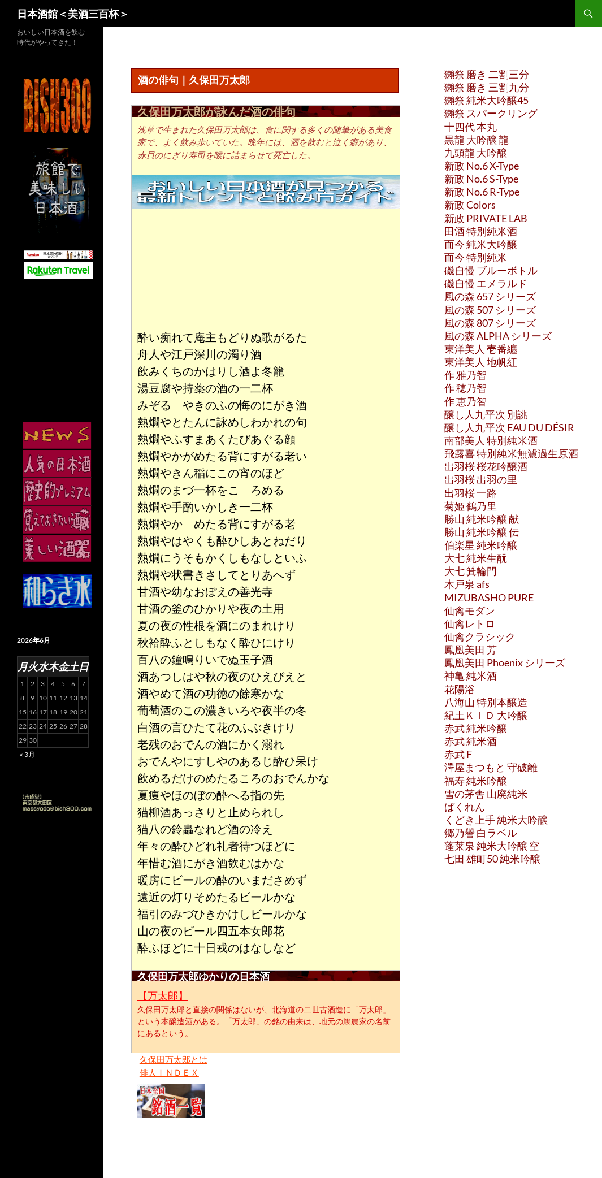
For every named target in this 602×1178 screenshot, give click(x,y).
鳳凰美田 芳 (470, 649)
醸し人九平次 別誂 (485, 414)
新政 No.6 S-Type (481, 178)
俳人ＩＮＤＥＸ (169, 1072)
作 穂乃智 (465, 388)
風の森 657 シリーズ (490, 296)
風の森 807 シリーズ (490, 323)
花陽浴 (459, 689)
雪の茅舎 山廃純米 (485, 793)
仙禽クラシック (480, 636)
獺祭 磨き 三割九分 (486, 87)
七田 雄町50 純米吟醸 (492, 858)
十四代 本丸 (470, 126)
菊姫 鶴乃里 (470, 506)
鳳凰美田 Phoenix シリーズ (504, 662)
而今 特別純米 (475, 257)
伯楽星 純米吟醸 (480, 545)
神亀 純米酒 (470, 675)
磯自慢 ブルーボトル (491, 270)
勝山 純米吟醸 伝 (481, 532)
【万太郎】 (162, 995)
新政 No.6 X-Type (481, 165)
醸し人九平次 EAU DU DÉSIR (509, 427)
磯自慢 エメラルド (485, 283)
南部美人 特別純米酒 (491, 440)
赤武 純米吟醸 (475, 728)
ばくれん (464, 806)
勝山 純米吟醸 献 (481, 519)
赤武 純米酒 (470, 741)
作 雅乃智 (465, 375)
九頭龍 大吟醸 (475, 152)
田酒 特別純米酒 (480, 231)
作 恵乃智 (465, 401)
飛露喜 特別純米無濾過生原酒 (511, 453)
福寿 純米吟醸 (475, 780)
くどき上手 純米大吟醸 (496, 819)
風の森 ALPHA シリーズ (498, 336)
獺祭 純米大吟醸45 (486, 100)
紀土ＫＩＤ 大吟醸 (485, 715)
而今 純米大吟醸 (480, 244)
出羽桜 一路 (470, 493)
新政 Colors (470, 204)
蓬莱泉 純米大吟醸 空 (491, 845)
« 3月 (27, 754)
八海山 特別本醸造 (485, 702)
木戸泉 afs (467, 584)
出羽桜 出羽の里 (480, 479)
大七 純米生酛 (475, 558)
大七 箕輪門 (470, 571)
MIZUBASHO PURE (489, 597)
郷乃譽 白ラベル (480, 832)
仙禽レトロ (469, 623)
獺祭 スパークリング (491, 113)
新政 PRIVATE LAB (485, 218)
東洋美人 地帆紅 (480, 362)
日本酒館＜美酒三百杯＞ (73, 13)
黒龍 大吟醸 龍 (476, 139)
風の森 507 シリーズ (490, 310)
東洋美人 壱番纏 (480, 349)
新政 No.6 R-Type (481, 191)
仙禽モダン (469, 610)
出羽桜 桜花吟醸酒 (485, 466)
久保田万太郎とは (173, 1059)
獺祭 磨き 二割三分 (486, 74)
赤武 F (458, 754)
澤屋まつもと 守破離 (491, 767)
